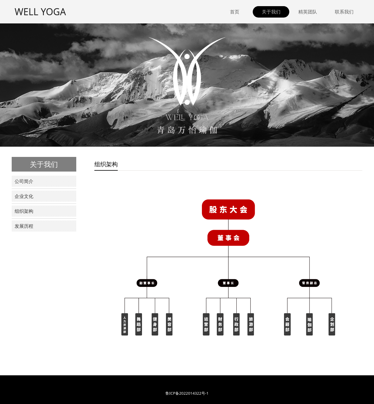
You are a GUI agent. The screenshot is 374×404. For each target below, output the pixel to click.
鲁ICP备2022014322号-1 (187, 393)
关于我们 (271, 11)
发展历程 (24, 226)
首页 (234, 11)
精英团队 (307, 11)
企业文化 (24, 196)
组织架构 (24, 211)
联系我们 (344, 11)
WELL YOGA (40, 11)
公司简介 (24, 181)
